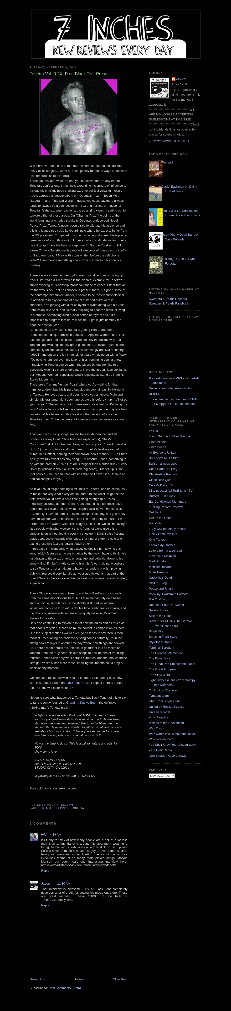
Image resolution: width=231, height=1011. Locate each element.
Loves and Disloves (162, 556)
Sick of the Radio (160, 616)
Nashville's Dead (160, 577)
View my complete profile (169, 141)
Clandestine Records (163, 474)
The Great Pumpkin (162, 669)
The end (167, 162)
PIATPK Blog (158, 583)
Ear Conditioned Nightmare (167, 501)
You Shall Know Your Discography (172, 744)
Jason (45, 883)
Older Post (120, 979)
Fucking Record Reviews (166, 507)
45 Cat (153, 431)
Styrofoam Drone (160, 642)
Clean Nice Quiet (160, 480)
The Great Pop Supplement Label (172, 664)
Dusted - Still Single (162, 496)
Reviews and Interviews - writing (171, 388)
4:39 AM (55, 834)
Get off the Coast (160, 518)
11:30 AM (63, 883)
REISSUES (157, 394)
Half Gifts (155, 523)
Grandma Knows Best (81, 702)
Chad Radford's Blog (163, 469)
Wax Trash (156, 728)
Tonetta (77, 808)
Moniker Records (160, 567)
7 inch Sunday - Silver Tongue (169, 436)
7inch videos (157, 447)
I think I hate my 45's (163, 534)
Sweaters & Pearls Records (168, 299)
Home (79, 979)
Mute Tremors (158, 572)
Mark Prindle (157, 561)
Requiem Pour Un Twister (166, 605)
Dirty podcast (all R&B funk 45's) (171, 490)
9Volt (45, 834)
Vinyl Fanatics (158, 717)
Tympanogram (159, 695)
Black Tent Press (77, 683)
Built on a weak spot (163, 463)
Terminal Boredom (161, 647)
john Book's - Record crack (167, 755)
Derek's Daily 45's (161, 485)
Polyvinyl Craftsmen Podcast (168, 594)
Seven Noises (158, 610)
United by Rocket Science (167, 706)
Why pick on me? (161, 739)
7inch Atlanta (158, 442)
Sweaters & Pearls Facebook (169, 303)
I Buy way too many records (168, 529)
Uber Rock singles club (165, 701)
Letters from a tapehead (165, 550)
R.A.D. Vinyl (157, 599)
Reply (45, 870)
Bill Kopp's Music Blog (164, 458)
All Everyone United (162, 452)
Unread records (159, 712)
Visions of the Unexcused (166, 723)
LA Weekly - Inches (162, 545)
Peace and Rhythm (162, 588)
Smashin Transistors (163, 636)
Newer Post (38, 979)
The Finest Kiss (159, 658)
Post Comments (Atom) (65, 988)
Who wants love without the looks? (172, 734)
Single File (156, 631)
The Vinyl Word (159, 675)
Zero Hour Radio (160, 750)
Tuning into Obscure (163, 690)
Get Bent (155, 512)
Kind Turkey (157, 539)
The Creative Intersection (166, 653)
